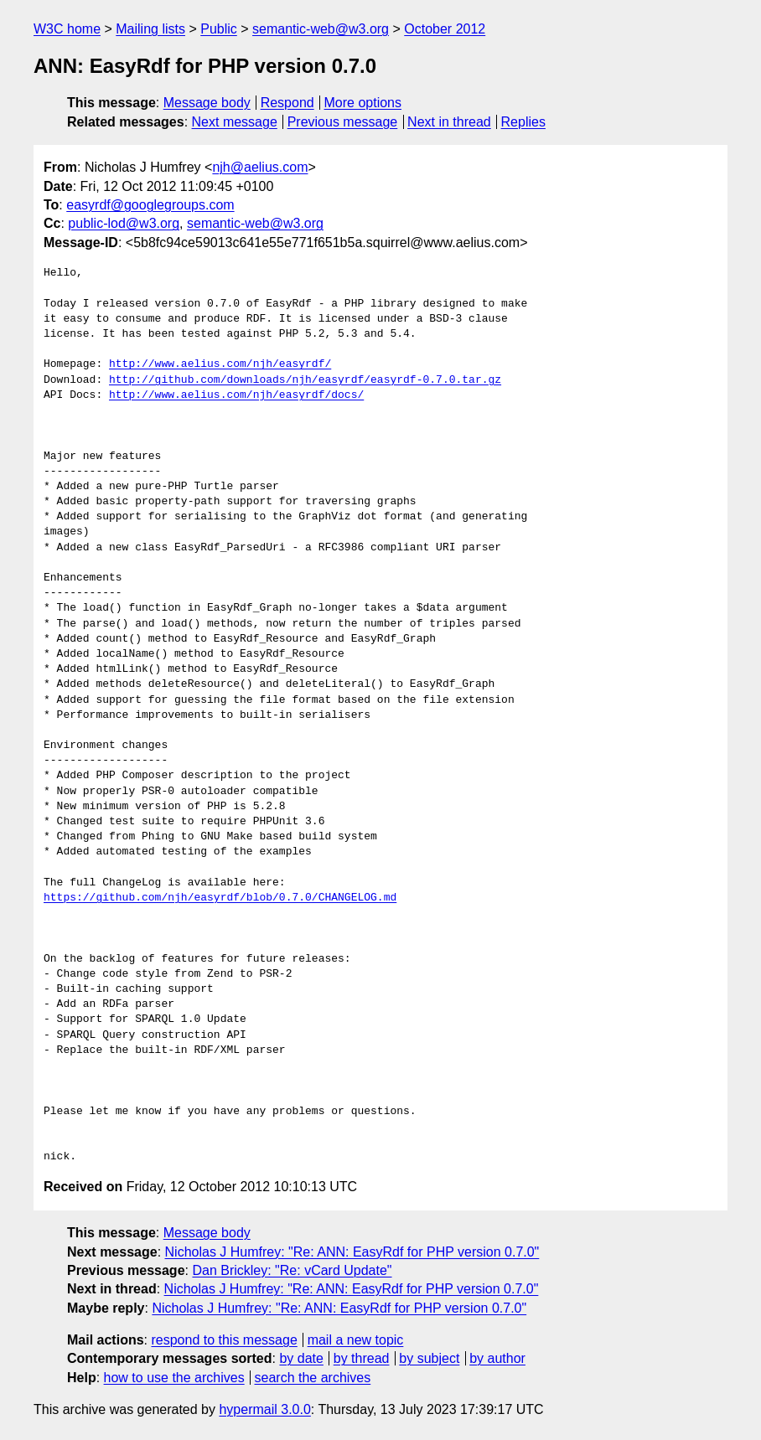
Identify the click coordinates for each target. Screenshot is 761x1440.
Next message (234, 122)
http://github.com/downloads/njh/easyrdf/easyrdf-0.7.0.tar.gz (305, 380)
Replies (523, 122)
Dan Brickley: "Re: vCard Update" (291, 1270)
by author (497, 1358)
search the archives (313, 1377)
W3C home (67, 29)
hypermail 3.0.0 (264, 1409)
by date (301, 1358)
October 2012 (444, 29)
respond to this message (224, 1340)
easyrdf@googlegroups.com (150, 205)
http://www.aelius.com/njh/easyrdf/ (220, 364)
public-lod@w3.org (123, 223)
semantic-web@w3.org (320, 29)
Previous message (342, 122)
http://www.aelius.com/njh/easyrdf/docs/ (236, 395)
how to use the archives (174, 1377)
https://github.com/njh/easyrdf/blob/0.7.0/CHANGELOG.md (220, 898)
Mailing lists (150, 29)
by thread (362, 1358)
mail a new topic (356, 1340)
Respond (287, 102)
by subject (429, 1358)
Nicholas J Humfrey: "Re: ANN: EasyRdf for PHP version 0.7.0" (352, 1252)
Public (218, 29)
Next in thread (449, 122)
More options (363, 102)
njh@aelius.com (260, 167)
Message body (207, 102)
